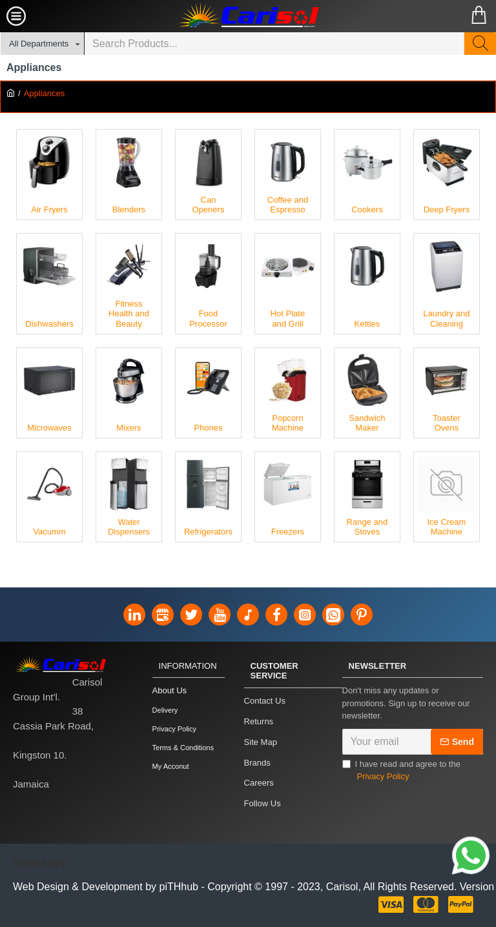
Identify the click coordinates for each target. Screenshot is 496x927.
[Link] (470, 857)
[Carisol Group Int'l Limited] (248, 16)
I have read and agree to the (401, 780)
